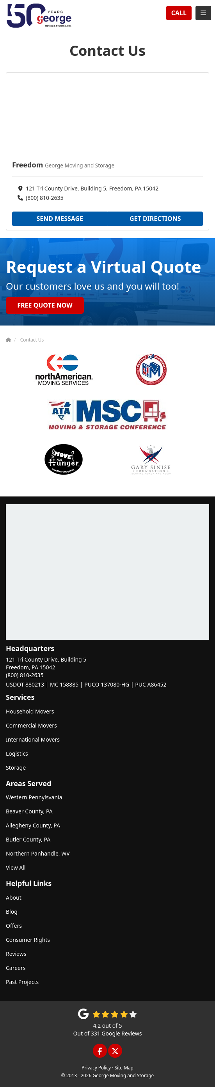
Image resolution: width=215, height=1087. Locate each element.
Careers (15, 967)
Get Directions (155, 218)
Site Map (123, 1067)
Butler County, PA (28, 839)
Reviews (16, 953)
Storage (16, 767)
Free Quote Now (45, 305)
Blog (12, 911)
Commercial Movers (31, 725)
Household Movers (30, 711)
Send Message (59, 218)
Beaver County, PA (29, 811)
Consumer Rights (28, 939)
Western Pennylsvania (34, 797)
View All (15, 867)
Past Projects (22, 982)
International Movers (33, 739)
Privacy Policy (96, 1067)
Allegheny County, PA (33, 825)
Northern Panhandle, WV (38, 853)
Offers (14, 925)
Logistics (17, 753)
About (13, 897)
